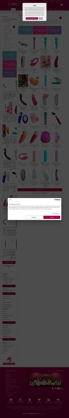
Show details (55, 213)
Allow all (52, 217)
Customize (34, 217)
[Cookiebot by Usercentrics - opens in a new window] (55, 200)
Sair (41, 18)
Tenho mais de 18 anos (32, 18)
